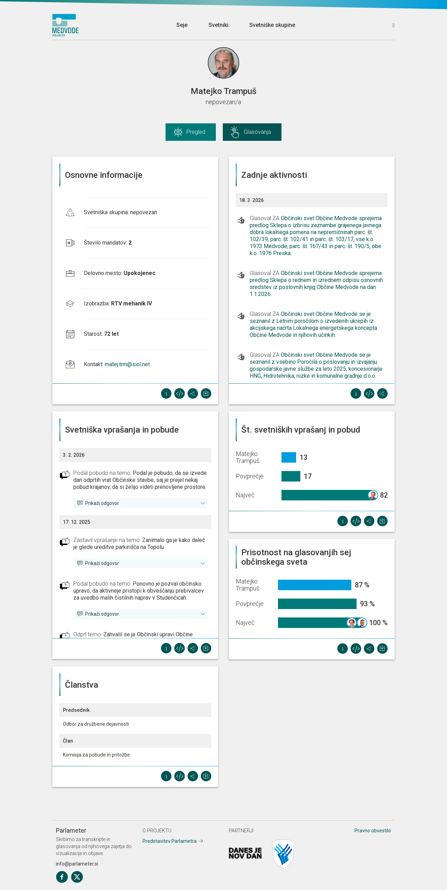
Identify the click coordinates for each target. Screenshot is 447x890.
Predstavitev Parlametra (169, 841)
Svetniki (218, 25)
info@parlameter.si (77, 864)
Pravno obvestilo (372, 830)
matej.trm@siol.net (127, 364)
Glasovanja (257, 132)
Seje (182, 25)
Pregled (195, 132)
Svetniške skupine (272, 25)
